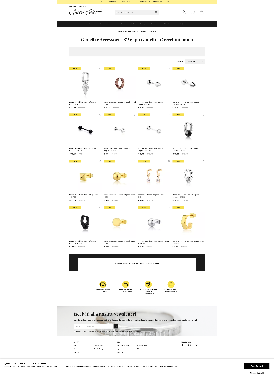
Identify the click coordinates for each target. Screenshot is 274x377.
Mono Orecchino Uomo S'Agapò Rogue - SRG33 (185, 151)
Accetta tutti (257, 368)
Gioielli (80, 25)
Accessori (160, 25)
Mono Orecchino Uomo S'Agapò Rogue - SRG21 (117, 151)
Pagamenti (120, 353)
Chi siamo (82, 6)
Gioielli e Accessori (131, 32)
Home (120, 32)
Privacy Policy (86, 335)
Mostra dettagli (257, 373)
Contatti (72, 6)
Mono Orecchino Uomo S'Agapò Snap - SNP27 (153, 245)
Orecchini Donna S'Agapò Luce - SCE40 (151, 198)
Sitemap (139, 353)
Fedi (132, 25)
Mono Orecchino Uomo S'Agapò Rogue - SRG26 (82, 151)
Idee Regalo (191, 25)
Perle (119, 25)
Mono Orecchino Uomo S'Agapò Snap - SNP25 (85, 198)
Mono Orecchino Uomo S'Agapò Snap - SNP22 (119, 245)
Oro (92, 25)
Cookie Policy (98, 353)
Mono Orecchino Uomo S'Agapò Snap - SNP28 (119, 198)
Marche (175, 25)
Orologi (144, 25)
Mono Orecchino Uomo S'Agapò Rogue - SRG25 (151, 151)
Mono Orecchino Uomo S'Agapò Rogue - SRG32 (185, 198)
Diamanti (105, 25)
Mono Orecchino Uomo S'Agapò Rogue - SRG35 (82, 104)
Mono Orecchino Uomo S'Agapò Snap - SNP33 (188, 245)
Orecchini (152, 32)
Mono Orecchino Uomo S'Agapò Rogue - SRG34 (82, 245)
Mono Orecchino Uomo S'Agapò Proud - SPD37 (120, 104)
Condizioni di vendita (123, 349)
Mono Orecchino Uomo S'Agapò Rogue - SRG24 (185, 104)
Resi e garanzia (142, 349)
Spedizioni (120, 356)
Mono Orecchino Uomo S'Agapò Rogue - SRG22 (151, 104)
